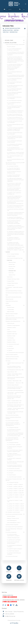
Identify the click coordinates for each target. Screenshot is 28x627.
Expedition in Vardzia (11, 327)
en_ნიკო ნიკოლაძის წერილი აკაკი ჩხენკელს (15, 160)
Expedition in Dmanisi (11, 331)
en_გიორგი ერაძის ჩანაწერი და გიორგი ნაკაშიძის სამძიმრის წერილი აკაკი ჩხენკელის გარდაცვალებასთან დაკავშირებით (14, 67)
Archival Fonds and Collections (12, 28)
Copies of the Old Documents (12, 301)
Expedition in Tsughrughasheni (13, 325)
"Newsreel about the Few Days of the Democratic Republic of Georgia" (14, 388)
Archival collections (8, 30)
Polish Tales (11, 272)
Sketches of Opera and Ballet (11, 313)
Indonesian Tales (13, 32)
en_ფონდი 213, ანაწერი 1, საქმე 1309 (14, 497)
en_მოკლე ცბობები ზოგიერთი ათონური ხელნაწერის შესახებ (14, 466)
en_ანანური (10, 346)
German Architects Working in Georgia (13, 290)
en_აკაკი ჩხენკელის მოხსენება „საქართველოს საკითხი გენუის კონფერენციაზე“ (14, 137)
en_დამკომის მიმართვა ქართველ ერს (15, 210)
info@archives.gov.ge (10, 616)
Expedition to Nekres (11, 342)
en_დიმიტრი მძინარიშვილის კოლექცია (14, 553)
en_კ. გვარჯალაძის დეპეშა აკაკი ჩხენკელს (15, 156)
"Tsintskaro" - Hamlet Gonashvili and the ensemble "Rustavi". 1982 (15, 409)
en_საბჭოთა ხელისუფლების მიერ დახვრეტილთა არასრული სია (15, 206)
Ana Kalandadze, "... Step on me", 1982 (15, 382)
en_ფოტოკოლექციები (11, 532)
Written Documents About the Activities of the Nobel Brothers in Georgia (15, 318)
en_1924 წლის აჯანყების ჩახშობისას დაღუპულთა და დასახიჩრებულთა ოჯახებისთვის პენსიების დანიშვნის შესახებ (15, 233)
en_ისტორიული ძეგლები (13, 550)
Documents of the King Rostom (12, 415)
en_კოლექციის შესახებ (12, 166)
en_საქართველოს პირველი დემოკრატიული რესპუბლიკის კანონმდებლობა (13, 424)
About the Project (12, 262)
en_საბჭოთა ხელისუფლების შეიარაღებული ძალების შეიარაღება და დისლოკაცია (14, 189)
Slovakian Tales (12, 266)
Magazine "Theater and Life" (13, 518)
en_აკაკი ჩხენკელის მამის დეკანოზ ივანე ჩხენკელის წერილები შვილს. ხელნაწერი (15, 53)
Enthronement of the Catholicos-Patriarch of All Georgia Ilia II (15, 378)
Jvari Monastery (10, 337)
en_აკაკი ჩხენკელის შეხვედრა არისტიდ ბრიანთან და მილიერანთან (14, 94)
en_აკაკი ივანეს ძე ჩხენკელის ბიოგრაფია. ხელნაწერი (14, 49)
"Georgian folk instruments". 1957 (14, 402)
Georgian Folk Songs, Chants (13, 279)
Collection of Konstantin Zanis (13, 537)
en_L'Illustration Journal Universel (13, 512)
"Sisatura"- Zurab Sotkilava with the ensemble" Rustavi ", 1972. (14, 374)
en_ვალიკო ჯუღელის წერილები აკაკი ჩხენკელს (14, 133)
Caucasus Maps (10, 309)
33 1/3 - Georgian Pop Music (13, 254)
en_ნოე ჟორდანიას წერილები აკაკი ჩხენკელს (14, 83)
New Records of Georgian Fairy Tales (14, 258)
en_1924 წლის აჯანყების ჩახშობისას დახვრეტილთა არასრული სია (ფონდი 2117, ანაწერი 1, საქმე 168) (15, 248)
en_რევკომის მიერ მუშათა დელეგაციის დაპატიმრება (13, 169)
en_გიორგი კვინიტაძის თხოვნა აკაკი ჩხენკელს (14, 122)
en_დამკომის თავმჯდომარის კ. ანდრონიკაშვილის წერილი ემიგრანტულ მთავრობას (14, 197)
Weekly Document (9, 299)
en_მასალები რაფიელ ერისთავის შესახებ (14, 479)
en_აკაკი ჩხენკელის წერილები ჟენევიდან (14, 72)
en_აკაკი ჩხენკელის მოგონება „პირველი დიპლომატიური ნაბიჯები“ (14, 107)
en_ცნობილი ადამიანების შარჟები (14, 514)
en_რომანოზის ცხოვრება (13, 468)
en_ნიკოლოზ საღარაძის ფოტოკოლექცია (13, 542)
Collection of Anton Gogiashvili (12, 524)
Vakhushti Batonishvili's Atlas (11, 358)
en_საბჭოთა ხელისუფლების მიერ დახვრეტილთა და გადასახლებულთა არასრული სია (15, 202)
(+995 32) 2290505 (10, 597)
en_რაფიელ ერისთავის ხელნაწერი (14, 526)
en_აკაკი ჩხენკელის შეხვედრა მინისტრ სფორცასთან (14, 89)
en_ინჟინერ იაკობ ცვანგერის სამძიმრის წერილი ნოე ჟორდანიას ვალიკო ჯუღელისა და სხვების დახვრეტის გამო (15, 227)
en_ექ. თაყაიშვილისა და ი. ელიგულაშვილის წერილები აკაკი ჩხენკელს (15, 149)
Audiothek (16, 30)
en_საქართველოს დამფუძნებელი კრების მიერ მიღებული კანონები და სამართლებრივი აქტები (15, 434)
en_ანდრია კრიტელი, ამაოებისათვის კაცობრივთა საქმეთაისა (14, 455)
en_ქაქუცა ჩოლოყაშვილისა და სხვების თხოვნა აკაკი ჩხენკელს (15, 115)
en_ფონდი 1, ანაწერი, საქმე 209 (14, 486)
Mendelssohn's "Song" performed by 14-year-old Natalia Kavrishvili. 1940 (15, 405)
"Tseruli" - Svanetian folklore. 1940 (14, 400)
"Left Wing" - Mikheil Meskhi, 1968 (14, 380)
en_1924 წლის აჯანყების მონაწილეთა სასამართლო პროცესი (13, 239)
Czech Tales (11, 268)
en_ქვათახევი (10, 348)
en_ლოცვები (10, 472)
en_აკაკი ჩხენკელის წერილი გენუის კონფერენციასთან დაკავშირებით (15, 76)
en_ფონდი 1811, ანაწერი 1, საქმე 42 (15, 505)
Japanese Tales (12, 274)
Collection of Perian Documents (12, 356)
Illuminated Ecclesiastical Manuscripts (13, 297)
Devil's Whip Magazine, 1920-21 (14, 522)
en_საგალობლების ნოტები (12, 420)
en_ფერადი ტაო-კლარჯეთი (14, 539)
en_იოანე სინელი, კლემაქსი (14, 444)
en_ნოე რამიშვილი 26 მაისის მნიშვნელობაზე (14, 172)
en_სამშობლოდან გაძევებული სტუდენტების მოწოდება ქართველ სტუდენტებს (15, 180)
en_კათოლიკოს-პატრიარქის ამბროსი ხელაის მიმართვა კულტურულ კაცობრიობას (14, 184)
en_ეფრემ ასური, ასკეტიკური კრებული (14, 459)
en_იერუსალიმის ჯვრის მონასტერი (15, 352)
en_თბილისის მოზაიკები (13, 344)
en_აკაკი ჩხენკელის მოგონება (14, 100)
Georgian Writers (10, 281)
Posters (7, 303)
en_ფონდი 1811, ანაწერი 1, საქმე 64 (15, 508)
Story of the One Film (10, 315)
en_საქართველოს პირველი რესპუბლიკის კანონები (14, 430)
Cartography (8, 305)
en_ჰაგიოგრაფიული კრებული (14, 476)
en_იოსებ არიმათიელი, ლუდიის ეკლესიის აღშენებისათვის (15, 451)
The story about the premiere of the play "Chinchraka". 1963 (15, 412)
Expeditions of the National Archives (13, 321)
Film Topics (8, 360)
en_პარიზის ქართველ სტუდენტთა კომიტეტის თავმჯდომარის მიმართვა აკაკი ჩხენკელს (15, 129)
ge (23, 9)
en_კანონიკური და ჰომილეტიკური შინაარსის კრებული (15, 462)
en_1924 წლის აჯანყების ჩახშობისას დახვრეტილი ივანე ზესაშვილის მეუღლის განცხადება (15, 214)
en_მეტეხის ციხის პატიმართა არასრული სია (14, 193)
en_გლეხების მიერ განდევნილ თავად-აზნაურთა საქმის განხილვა (15, 218)
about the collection (11, 516)
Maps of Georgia (10, 311)
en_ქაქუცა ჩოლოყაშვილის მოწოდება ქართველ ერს (13, 176)
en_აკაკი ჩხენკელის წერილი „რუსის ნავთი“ (14, 103)
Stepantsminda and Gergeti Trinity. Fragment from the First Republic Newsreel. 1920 (14, 397)
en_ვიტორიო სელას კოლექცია (14, 548)
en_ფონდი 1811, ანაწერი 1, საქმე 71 (15, 510)
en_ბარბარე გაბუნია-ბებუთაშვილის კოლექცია (13, 535)
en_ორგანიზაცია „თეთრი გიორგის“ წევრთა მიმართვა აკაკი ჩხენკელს (15, 153)
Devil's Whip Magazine (12, 520)
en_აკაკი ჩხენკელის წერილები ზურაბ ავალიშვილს (14, 79)
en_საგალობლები (11, 474)
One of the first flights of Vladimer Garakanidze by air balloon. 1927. (14, 367)
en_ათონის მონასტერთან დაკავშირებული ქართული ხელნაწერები (12, 439)
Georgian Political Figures (12, 283)
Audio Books (9, 276)
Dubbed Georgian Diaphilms (11, 354)
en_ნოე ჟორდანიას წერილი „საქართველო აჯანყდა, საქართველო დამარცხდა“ (14, 222)
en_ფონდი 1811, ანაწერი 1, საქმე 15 (15, 503)
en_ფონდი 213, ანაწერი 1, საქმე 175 (15, 494)
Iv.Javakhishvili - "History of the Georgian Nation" (14, 288)
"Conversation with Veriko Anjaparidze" (15, 390)
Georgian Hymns (10, 285)
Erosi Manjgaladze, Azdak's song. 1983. (15, 369)
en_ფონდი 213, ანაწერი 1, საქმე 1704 (14, 501)
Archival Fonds (9, 40)
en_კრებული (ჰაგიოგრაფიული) (14, 470)
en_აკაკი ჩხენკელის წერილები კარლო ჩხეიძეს (14, 141)
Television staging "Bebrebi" (13, 384)
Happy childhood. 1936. (12, 371)
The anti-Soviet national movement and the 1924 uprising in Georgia (14, 163)
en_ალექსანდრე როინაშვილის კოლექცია (14, 546)
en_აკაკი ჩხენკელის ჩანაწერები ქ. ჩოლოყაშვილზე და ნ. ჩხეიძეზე (15, 111)
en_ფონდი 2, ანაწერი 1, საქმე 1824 (15, 490)
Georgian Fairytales (11, 256)
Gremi (8, 329)
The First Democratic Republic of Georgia (14, 292)
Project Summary (10, 323)
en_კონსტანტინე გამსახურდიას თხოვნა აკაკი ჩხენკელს (14, 145)
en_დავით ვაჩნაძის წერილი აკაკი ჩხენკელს (15, 125)
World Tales (6, 32)
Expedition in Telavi (11, 340)
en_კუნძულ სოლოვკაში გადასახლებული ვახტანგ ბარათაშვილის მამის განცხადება (15, 244)
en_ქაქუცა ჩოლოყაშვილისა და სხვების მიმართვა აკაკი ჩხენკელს (15, 118)
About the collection (11, 46)
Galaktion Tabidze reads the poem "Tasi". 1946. (15, 363)
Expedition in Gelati (11, 335)
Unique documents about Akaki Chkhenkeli (14, 44)
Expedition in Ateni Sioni (12, 333)
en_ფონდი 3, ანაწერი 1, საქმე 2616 (15, 492)
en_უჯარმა (9, 350)
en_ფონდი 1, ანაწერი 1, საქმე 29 (15, 484)
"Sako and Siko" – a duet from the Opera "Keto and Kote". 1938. (15, 393)
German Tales (12, 264)
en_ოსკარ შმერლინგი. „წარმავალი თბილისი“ (14, 529)
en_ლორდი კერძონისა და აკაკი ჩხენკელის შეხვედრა (15, 86)
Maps (7, 294)
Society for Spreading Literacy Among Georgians (13, 418)
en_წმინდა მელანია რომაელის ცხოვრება (14, 447)
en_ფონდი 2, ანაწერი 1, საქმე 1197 (15, 488)
